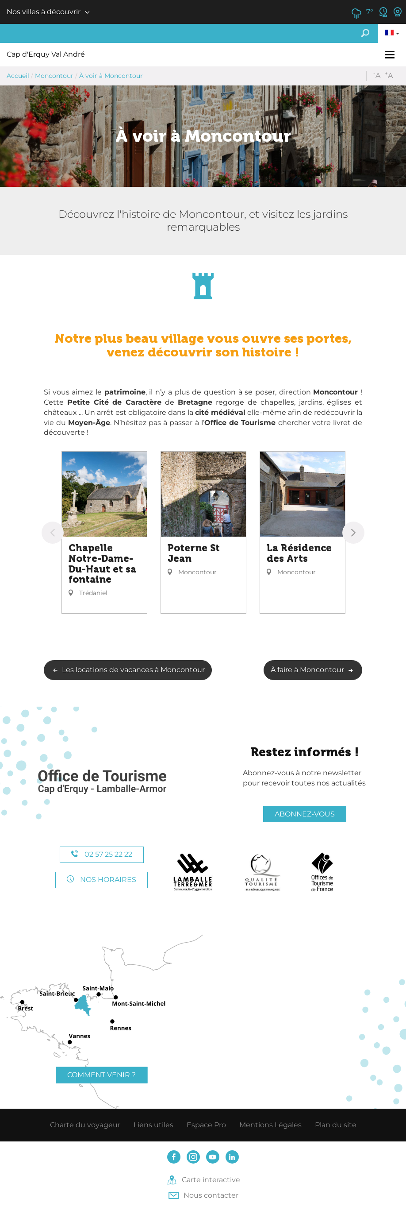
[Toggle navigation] (390, 54)
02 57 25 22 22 (101, 854)
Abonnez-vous (305, 814)
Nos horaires (101, 879)
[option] (104, 532)
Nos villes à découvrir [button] (43, 12)
